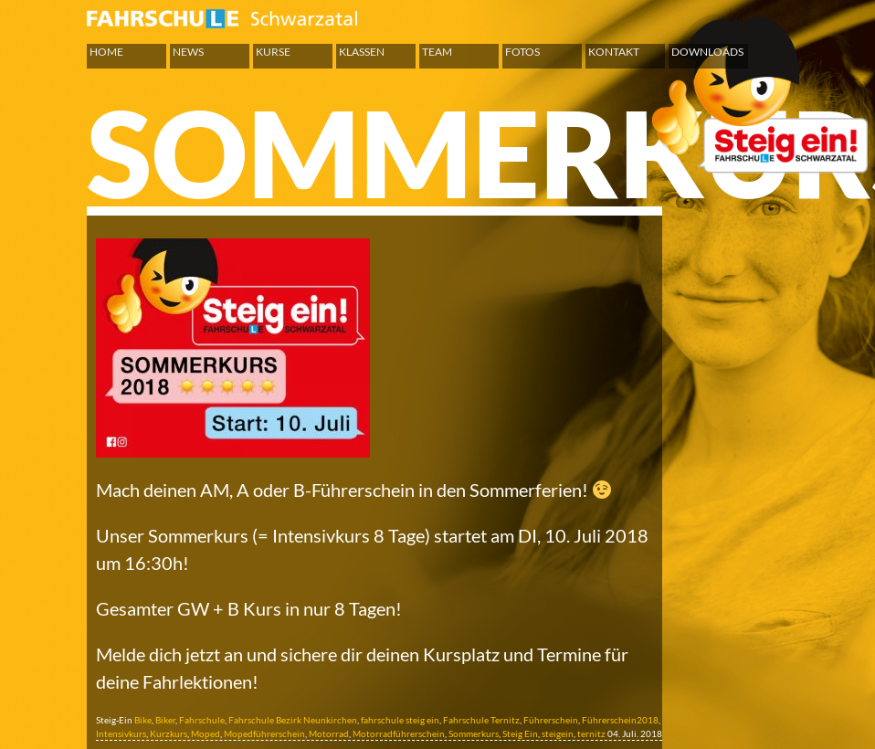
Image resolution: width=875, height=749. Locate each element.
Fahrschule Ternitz (481, 719)
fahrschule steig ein (400, 719)
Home (106, 51)
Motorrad (329, 733)
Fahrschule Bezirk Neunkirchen (292, 719)
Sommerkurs (473, 733)
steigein (558, 733)
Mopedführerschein (264, 733)
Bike (143, 719)
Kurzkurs (168, 733)
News (188, 51)
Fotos (522, 51)
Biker (165, 719)
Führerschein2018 (620, 719)
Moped (205, 733)
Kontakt (613, 51)
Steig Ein (520, 733)
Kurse (273, 51)
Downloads (707, 51)
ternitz (591, 733)
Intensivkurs (121, 733)
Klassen (362, 51)
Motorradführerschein (399, 733)
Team (437, 51)
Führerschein (550, 719)
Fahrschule (202, 719)
